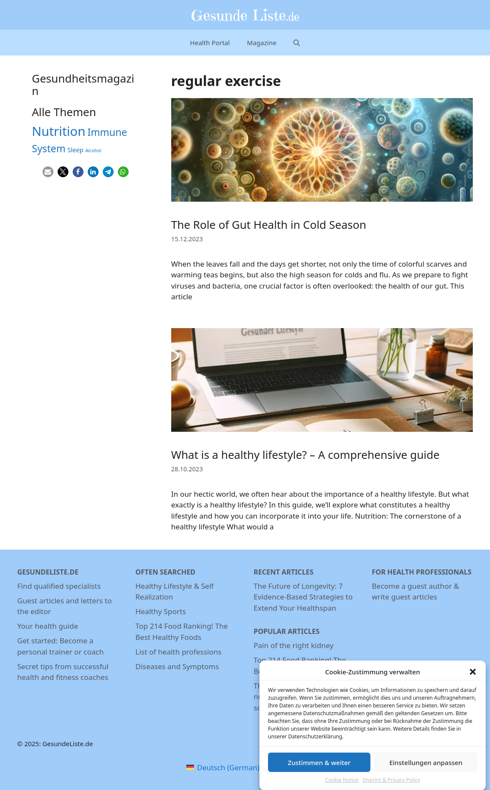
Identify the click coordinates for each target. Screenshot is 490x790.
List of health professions (179, 652)
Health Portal (210, 42)
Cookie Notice (341, 784)
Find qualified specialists (59, 586)
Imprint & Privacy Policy (391, 784)
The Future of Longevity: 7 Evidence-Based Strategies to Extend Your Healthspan (303, 597)
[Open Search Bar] (296, 42)
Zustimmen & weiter (319, 767)
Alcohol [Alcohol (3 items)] (94, 151)
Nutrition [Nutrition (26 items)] (59, 131)
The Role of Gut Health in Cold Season (269, 224)
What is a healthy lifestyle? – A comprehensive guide (305, 454)
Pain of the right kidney (294, 645)
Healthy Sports (161, 611)
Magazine (261, 42)
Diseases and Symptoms (177, 666)
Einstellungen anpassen (425, 767)
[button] (472, 676)
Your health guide (47, 626)
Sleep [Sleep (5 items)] (76, 149)
